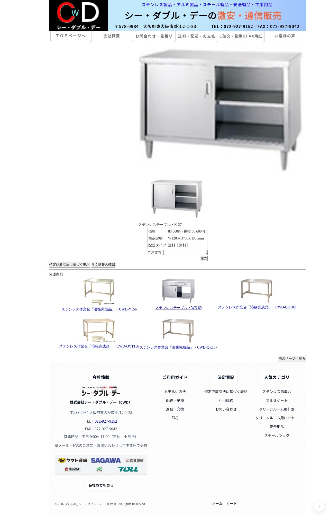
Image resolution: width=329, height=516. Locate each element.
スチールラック (276, 435)
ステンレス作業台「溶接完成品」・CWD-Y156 (98, 309)
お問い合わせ (226, 409)
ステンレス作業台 (276, 391)
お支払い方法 (175, 391)
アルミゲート (277, 400)
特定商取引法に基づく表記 (226, 391)
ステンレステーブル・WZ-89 (178, 308)
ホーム (217, 503)
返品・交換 (175, 409)
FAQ (175, 417)
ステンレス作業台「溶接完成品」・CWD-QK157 (178, 347)
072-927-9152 (106, 421)
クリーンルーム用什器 (277, 409)
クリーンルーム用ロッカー (276, 417)
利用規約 (226, 400)
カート (231, 503)
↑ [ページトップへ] (319, 506)
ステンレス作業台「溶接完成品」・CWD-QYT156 (99, 346)
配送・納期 (175, 400)
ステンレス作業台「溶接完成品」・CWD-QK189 (257, 307)
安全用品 (277, 426)
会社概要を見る (101, 485)
